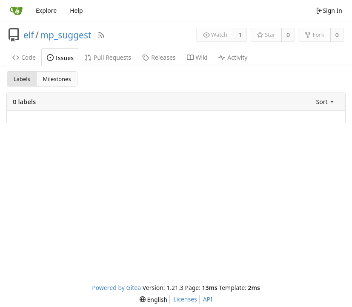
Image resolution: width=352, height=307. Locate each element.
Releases (158, 57)
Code (24, 57)
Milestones (57, 79)
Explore (46, 10)
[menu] (326, 102)
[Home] (16, 10)
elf (28, 35)
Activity (232, 57)
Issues (60, 58)
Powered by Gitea (116, 288)
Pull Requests (108, 57)
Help (76, 10)
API (207, 299)
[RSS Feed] (101, 35)
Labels (22, 79)
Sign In (329, 10)
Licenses (185, 299)
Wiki (197, 57)
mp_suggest (65, 35)
